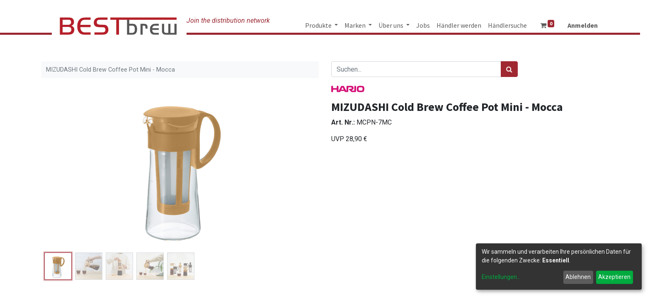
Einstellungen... (501, 277)
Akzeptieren (614, 277)
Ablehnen (578, 277)
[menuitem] (423, 25)
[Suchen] (509, 69)
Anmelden (583, 25)
